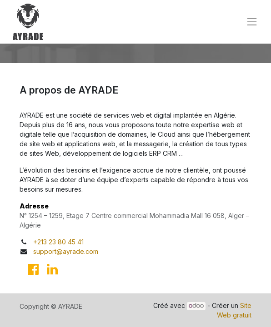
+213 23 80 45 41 (58, 242)
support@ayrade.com (65, 251)
